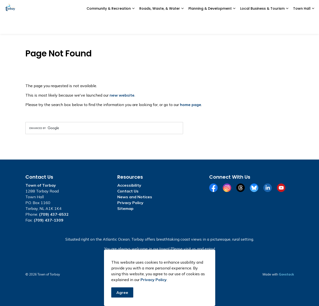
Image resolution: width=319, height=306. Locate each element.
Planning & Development (210, 25)
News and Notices (132, 8)
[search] (104, 128)
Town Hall (302, 25)
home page (190, 104)
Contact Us (128, 191)
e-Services (164, 8)
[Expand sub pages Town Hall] (313, 25)
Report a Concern (195, 8)
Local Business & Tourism (262, 25)
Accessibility (129, 185)
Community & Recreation (109, 25)
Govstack (286, 274)
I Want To (285, 8)
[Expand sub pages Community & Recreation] (133, 25)
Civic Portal (226, 8)
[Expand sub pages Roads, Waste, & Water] (182, 25)
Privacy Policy (154, 280)
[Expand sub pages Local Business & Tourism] (287, 25)
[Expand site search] (310, 8)
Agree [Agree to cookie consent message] (122, 293)
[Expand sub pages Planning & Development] (234, 25)
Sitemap (125, 208)
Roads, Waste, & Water (159, 25)
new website (122, 95)
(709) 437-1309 (48, 220)
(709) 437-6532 (54, 214)
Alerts (255, 8)
